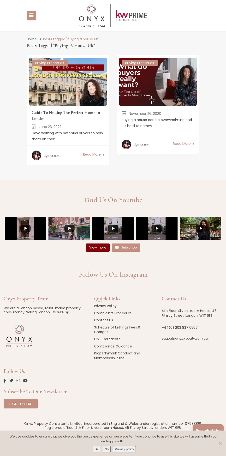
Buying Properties (49, 63)
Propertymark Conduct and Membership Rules (117, 355)
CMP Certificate (107, 339)
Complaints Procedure (113, 313)
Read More (93, 154)
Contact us (103, 320)
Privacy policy (124, 449)
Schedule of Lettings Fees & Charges (117, 329)
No (107, 449)
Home (32, 39)
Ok (97, 449)
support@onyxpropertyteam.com (186, 338)
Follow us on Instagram (113, 274)
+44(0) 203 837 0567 (180, 327)
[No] (220, 443)
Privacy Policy (105, 306)
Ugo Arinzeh (52, 155)
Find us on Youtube (113, 199)
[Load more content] (98, 247)
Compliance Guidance (113, 346)
